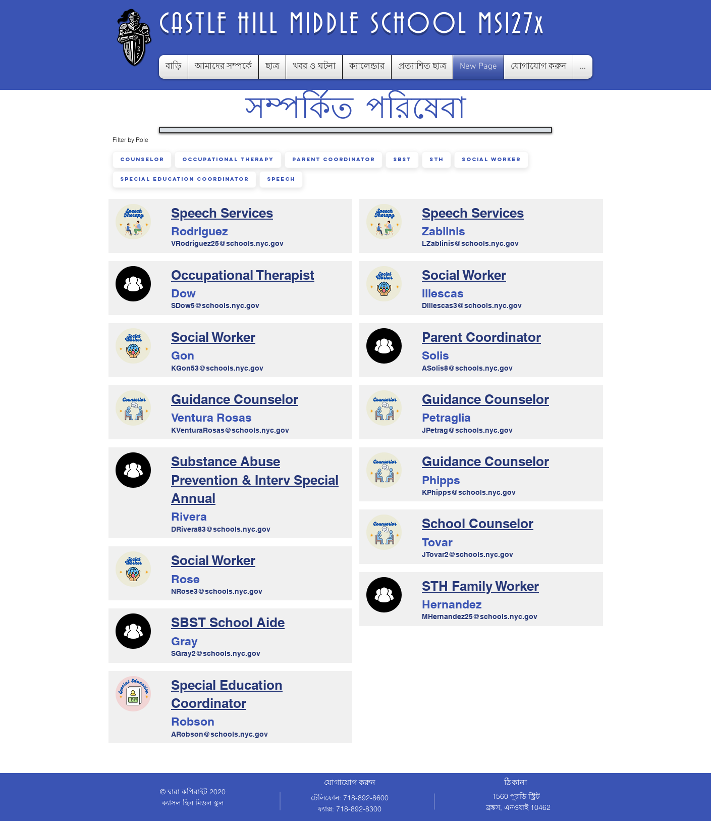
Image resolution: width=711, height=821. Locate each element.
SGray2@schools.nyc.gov (215, 653)
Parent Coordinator (333, 159)
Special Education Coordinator (184, 179)
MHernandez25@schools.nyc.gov (479, 616)
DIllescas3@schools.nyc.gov (472, 305)
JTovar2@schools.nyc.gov (467, 554)
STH (436, 159)
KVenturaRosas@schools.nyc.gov (230, 430)
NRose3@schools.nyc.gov (216, 591)
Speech (280, 179)
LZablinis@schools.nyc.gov (470, 243)
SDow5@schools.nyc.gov (215, 305)
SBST (402, 159)
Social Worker (491, 159)
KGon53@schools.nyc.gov (217, 368)
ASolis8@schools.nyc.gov (467, 368)
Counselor (142, 159)
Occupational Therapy (228, 159)
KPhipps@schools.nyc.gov (469, 492)
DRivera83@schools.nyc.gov (220, 529)
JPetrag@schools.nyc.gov (467, 430)
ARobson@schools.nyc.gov (219, 734)
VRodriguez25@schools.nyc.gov (227, 243)
